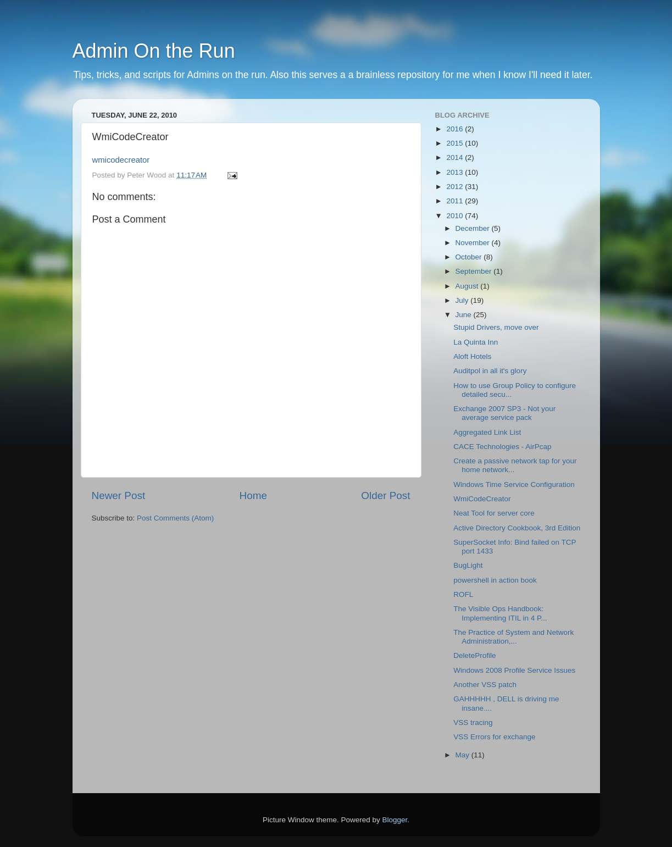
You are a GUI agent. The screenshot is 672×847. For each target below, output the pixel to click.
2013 (455, 172)
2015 (455, 143)
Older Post (385, 495)
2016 (455, 129)
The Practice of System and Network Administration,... (513, 636)
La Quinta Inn (475, 342)
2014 (455, 157)
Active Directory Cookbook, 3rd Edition (516, 528)
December (474, 228)
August (468, 286)
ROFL (463, 594)
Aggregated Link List (487, 432)
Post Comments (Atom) (175, 518)
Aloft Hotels (472, 356)
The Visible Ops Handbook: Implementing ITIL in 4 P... (500, 613)
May (463, 755)
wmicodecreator (121, 160)
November (474, 243)
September (475, 271)
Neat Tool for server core (494, 513)
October (470, 257)
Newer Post (119, 495)
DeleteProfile (474, 655)
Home (253, 495)
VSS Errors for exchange (494, 737)
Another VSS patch (485, 684)
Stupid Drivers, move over (495, 327)
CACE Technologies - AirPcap (502, 446)
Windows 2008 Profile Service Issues (514, 670)
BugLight (467, 565)
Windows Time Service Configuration (514, 484)
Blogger (395, 820)
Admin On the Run (154, 51)
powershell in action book (495, 580)
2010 (455, 216)
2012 (455, 186)
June (465, 315)
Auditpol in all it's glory (489, 371)
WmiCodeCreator (481, 499)
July (463, 300)
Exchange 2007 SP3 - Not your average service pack (504, 413)
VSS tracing (472, 722)
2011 (455, 201)
